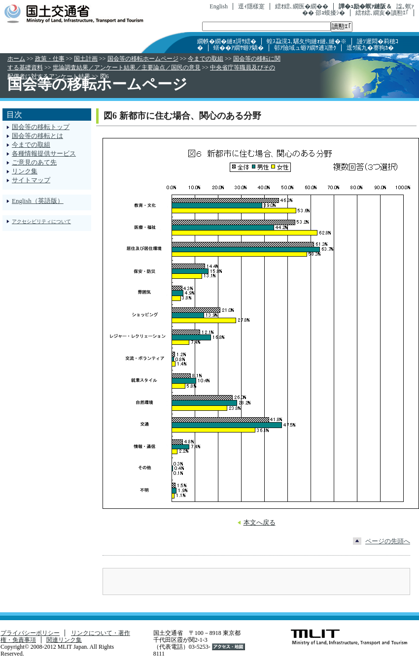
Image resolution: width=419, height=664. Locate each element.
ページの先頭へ (387, 541)
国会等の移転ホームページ (142, 58)
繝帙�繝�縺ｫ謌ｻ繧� (226, 41)
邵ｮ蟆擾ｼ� (330, 12)
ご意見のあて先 (34, 162)
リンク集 (24, 171)
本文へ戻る (260, 522)
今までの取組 (205, 58)
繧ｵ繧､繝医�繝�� (301, 6)
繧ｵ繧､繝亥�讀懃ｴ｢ (382, 12)
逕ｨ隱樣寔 (251, 6)
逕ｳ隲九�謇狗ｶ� (370, 47)
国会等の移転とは (37, 135)
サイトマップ (31, 180)
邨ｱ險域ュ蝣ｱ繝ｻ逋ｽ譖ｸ (305, 47)
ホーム (16, 58)
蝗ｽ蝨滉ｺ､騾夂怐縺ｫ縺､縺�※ (307, 41)
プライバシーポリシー (30, 633)
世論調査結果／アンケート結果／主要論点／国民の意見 (127, 67)
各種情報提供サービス (44, 153)
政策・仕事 (50, 58)
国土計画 (86, 58)
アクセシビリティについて (41, 221)
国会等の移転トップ (41, 127)
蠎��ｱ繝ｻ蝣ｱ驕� (238, 47)
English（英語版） (38, 200)
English (219, 6)
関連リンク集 (64, 639)
